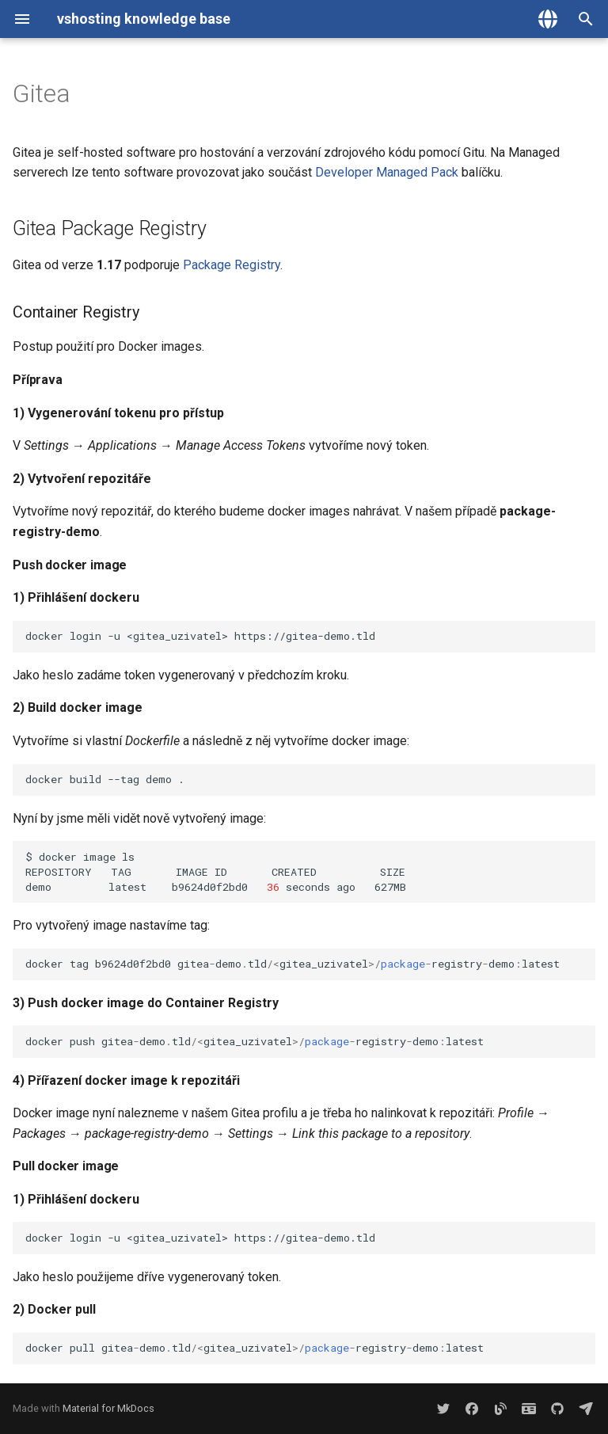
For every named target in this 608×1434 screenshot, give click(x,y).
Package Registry (231, 264)
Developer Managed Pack (386, 172)
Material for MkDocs (108, 1408)
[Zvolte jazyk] (548, 19)
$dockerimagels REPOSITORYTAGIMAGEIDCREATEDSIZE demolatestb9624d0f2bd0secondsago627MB (310, 872)
